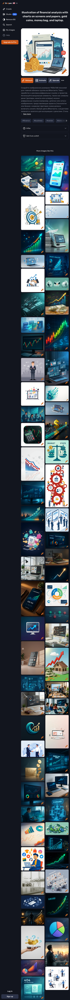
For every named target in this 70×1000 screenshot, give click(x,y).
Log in (9, 991)
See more (27, 114)
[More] (62, 80)
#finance (26, 121)
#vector (50, 121)
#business (38, 121)
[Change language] (15, 3)
